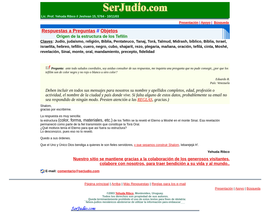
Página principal (97, 184)
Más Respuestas (136, 184)
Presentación (188, 22)
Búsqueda (221, 22)
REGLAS (144, 99)
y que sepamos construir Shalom (156, 145)
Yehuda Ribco (124, 193)
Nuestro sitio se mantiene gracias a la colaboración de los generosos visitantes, (151, 159)
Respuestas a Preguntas (68, 30)
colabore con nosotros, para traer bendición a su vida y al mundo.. (165, 163)
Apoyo (205, 22)
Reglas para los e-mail (169, 184)
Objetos (109, 30)
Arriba (116, 184)
